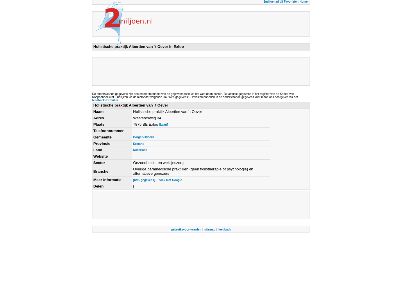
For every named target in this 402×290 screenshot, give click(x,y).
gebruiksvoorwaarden (186, 229)
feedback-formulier (105, 100)
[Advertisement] (199, 71)
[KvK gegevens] (144, 180)
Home (304, 1)
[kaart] (163, 124)
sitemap (209, 229)
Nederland (140, 150)
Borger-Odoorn (143, 137)
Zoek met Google (170, 180)
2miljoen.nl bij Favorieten (281, 1)
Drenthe (138, 143)
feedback (224, 229)
